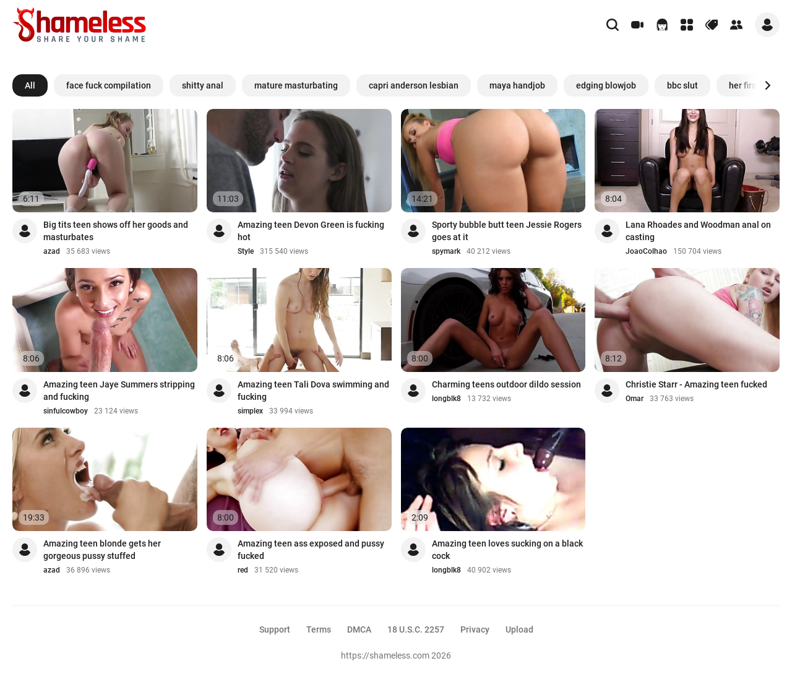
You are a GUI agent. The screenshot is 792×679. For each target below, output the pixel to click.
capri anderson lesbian (413, 85)
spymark (446, 251)
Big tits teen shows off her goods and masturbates (115, 231)
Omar (635, 398)
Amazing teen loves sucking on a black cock (507, 549)
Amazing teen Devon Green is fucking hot (311, 231)
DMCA (359, 629)
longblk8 (446, 398)
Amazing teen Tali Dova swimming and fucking (313, 390)
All (30, 85)
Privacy (474, 629)
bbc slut (682, 85)
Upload (519, 629)
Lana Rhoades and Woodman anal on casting (698, 231)
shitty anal (202, 85)
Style (246, 251)
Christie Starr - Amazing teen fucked (696, 384)
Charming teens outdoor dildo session (506, 384)
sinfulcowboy (65, 411)
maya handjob (517, 85)
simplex (250, 411)
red (243, 570)
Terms (318, 629)
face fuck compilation (108, 85)
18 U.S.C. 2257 (415, 629)
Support (274, 629)
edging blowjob (606, 85)
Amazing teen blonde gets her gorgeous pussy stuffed (102, 549)
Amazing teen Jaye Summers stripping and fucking (119, 390)
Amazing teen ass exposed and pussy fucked (311, 549)
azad (51, 251)
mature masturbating (296, 85)
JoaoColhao (646, 251)
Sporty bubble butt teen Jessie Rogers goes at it (507, 231)
